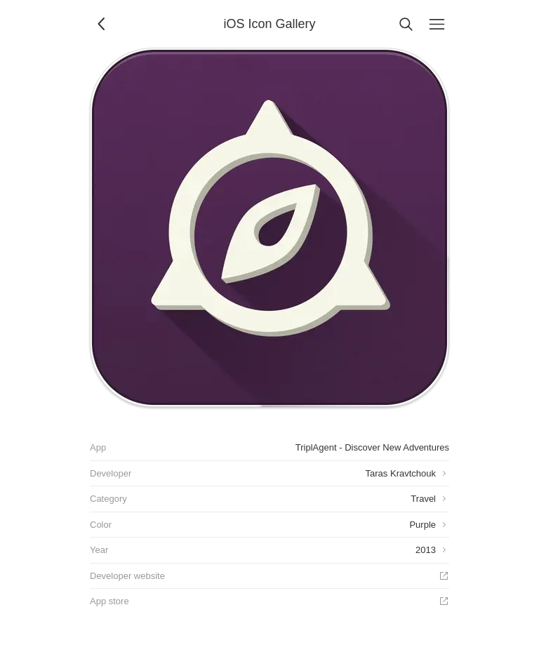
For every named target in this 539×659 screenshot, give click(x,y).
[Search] (405, 23)
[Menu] (436, 23)
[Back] (102, 23)
